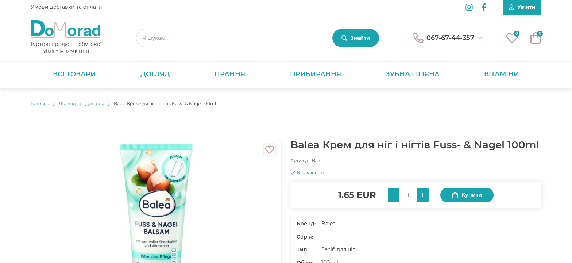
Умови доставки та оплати (66, 7)
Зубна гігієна (413, 74)
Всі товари (74, 74)
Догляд (155, 74)
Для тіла (94, 103)
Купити (467, 194)
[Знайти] (356, 38)
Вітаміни (501, 74)
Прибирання (315, 74)
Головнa (40, 103)
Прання (229, 74)
